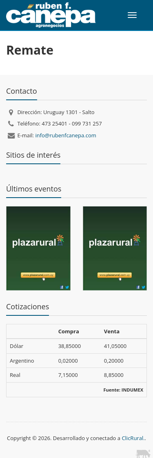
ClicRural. (133, 438)
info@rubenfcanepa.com (65, 135)
